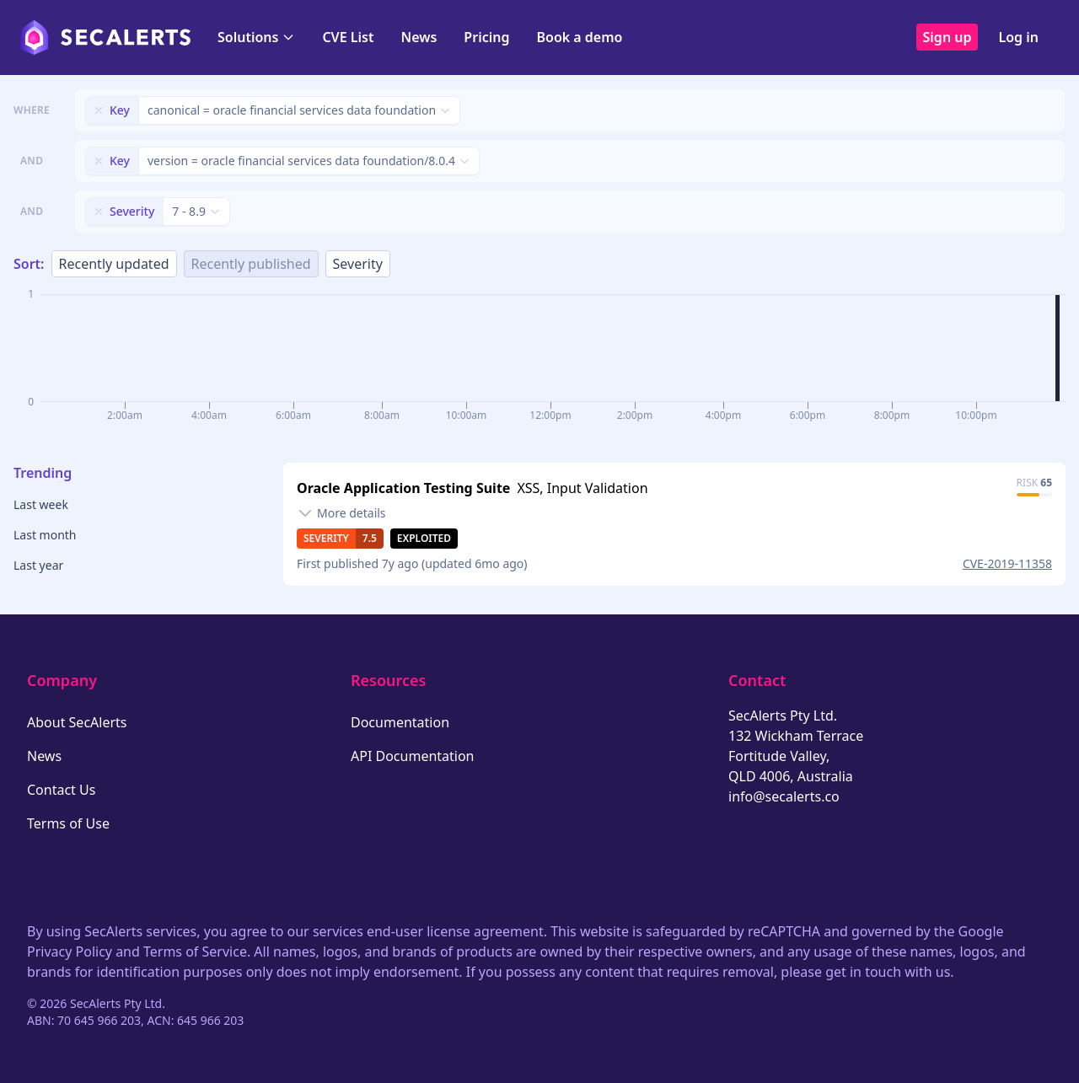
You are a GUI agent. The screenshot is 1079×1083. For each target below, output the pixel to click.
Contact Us (61, 789)
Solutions (256, 37)
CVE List (347, 37)
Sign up (947, 37)
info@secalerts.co (784, 796)
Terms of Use (68, 823)
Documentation (400, 722)
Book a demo (579, 37)
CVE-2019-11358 (1007, 563)
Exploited (424, 538)
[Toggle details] (341, 513)
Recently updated (114, 264)
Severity (358, 264)
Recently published (251, 264)
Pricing (486, 37)
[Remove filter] (98, 110)
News (418, 37)
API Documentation (413, 756)
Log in (1018, 37)
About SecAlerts (76, 722)
